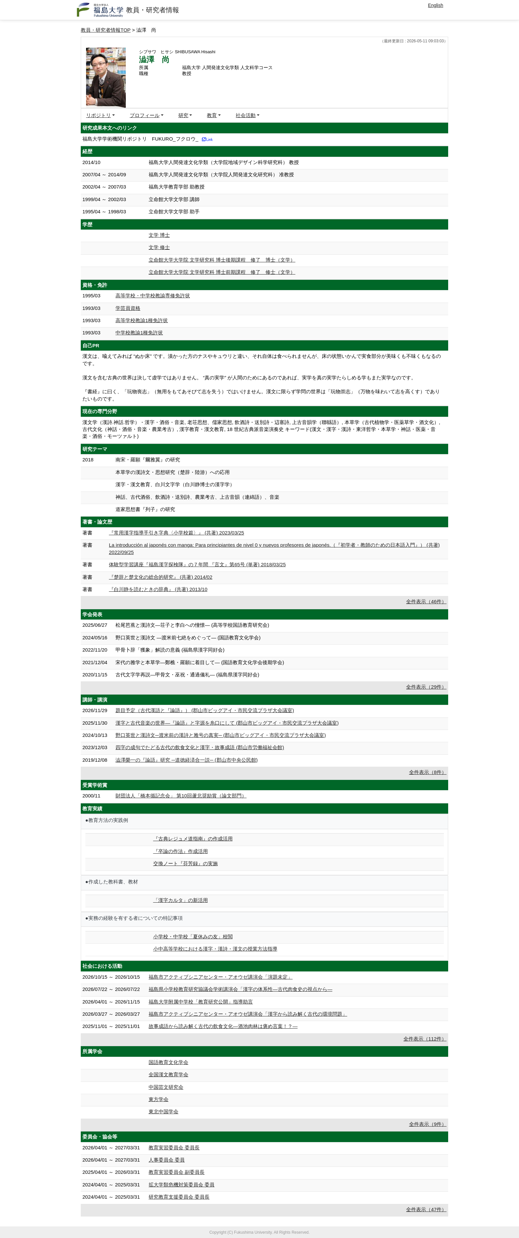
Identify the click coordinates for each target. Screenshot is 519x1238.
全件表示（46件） (426, 601)
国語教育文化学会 (168, 1062)
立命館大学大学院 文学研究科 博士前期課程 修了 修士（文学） (222, 272)
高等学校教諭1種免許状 (142, 320)
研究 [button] (183, 115)
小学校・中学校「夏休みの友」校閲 (193, 936)
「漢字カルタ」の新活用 (180, 900)
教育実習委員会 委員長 (174, 1147)
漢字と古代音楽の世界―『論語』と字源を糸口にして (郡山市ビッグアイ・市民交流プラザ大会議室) (227, 723)
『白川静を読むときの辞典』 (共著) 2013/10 (158, 589)
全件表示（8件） (428, 772)
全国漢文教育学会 (168, 1074)
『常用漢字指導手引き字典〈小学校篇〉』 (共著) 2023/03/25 (176, 532)
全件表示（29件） (426, 687)
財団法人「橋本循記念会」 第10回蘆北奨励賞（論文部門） (181, 795)
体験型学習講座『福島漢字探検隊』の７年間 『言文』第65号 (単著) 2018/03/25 (197, 564)
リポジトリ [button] (98, 115)
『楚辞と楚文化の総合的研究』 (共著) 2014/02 (160, 577)
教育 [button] (212, 115)
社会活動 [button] (246, 115)
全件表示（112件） (425, 1039)
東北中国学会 (163, 1111)
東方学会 (158, 1099)
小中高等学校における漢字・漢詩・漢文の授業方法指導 (215, 949)
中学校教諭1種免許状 (139, 332)
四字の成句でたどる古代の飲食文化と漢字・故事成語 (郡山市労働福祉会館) (200, 747)
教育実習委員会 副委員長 (177, 1172)
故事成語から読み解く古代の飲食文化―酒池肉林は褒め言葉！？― (223, 1026)
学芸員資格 (128, 308)
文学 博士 (159, 235)
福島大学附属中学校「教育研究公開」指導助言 (201, 1001)
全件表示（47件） (426, 1209)
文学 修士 (159, 247)
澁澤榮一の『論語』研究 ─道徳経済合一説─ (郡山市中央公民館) (187, 760)
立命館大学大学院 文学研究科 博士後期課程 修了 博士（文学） (222, 260)
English (435, 5)
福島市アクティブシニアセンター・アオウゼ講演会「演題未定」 (221, 977)
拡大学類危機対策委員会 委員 (181, 1184)
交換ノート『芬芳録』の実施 (185, 863)
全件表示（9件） (428, 1124)
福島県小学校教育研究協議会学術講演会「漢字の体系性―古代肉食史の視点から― (240, 989)
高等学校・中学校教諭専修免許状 (153, 295)
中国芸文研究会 (166, 1087)
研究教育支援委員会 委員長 (179, 1197)
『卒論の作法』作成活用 (180, 851)
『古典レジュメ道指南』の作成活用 (193, 838)
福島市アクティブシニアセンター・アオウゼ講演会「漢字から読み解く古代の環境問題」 (248, 1014)
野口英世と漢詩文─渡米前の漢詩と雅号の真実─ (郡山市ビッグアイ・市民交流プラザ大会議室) (221, 735)
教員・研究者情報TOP (106, 30)
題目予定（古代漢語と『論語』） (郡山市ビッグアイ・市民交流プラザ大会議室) (205, 710)
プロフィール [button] (145, 115)
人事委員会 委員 (167, 1160)
